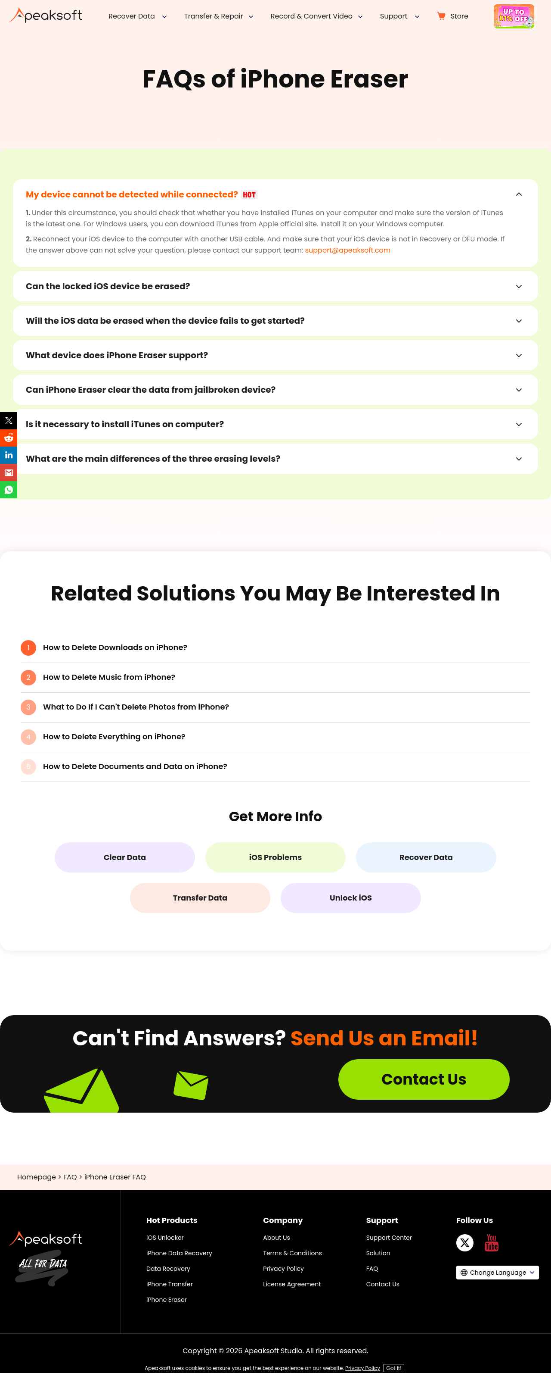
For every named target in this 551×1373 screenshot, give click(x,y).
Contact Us (424, 1079)
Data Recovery (168, 1268)
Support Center (389, 1237)
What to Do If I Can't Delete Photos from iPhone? (136, 706)
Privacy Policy (283, 1268)
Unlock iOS (351, 897)
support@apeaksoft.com (348, 250)
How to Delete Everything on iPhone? (114, 736)
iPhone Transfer (169, 1284)
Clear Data (125, 857)
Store (459, 16)
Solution (378, 1253)
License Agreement (292, 1284)
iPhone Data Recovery (179, 1253)
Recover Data (426, 857)
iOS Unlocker (165, 1237)
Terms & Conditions (292, 1253)
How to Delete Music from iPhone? (109, 677)
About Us (276, 1237)
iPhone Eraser (166, 1299)
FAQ (70, 1177)
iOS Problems (275, 857)
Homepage (36, 1177)
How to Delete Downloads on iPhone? (115, 647)
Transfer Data (200, 897)
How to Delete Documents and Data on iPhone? (135, 766)
